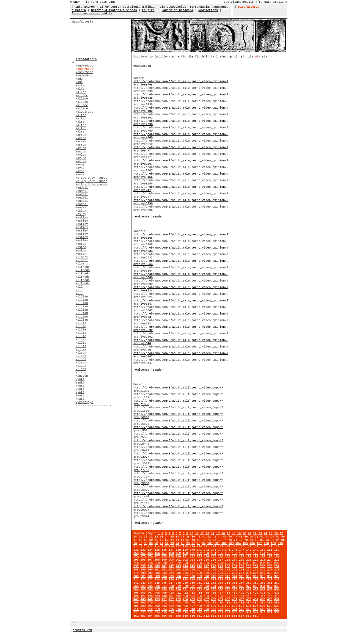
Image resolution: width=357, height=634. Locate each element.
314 (234, 576)
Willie (81, 323)
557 (171, 616)
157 (164, 553)
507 (262, 606)
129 (262, 546)
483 (241, 602)
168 (241, 553)
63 (167, 540)
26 (276, 533)
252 (241, 566)
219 (157, 563)
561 (199, 616)
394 (206, 589)
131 (276, 546)
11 (197, 533)
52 (262, 536)
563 (213, 616)
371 (192, 586)
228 (220, 563)
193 (269, 556)
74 (225, 540)
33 (161, 536)
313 (227, 576)
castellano (232, 2)
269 (213, 569)
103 (231, 543)
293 (234, 573)
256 (269, 566)
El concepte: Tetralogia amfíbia (127, 7)
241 (164, 566)
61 (156, 540)
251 (234, 566)
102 (224, 543)
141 (199, 550)
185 (213, 556)
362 (276, 583)
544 (227, 612)
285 (178, 573)
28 (135, 536)
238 (142, 566)
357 (241, 583)
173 (276, 553)
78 (246, 540)
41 (204, 536)
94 (177, 543)
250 (227, 566)
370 (185, 586)
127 (248, 546)
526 (248, 609)
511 (142, 609)
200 (171, 559)
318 (262, 576)
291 (220, 573)
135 (157, 550)
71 (209, 540)
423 (262, 592)
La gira (148, 10)
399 (241, 589)
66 (183, 540)
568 (248, 616)
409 (164, 592)
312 (220, 576)
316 (248, 576)
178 (164, 556)
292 (227, 573)
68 (193, 540)
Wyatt (80, 379)
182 (192, 556)
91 (161, 543)
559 (185, 616)
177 (157, 556)
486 (262, 602)
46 (230, 536)
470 (150, 602)
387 (157, 589)
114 (157, 546)
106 (252, 543)
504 (241, 606)
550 (269, 612)
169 (248, 553)
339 (262, 579)
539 (192, 612)
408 (157, 592)
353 (213, 583)
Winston (82, 375)
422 (255, 592)
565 (227, 616)
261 (157, 569)
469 (142, 602)
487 (269, 602)
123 (220, 546)
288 (199, 573)
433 (185, 596)
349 (185, 583)
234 (262, 563)
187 (227, 556)
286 (185, 573)
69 (198, 540)
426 (136, 596)
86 (135, 543)
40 (198, 536)
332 (213, 579)
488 (276, 602)
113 (150, 546)
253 (248, 566)
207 (220, 559)
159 (178, 553)
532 (142, 612)
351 (199, 583)
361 (269, 583)
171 (262, 553)
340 (269, 579)
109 (273, 543)
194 (276, 556)
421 (248, 592)
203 (192, 559)
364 (142, 586)
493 (164, 606)
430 (164, 596)
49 (246, 536)
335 (234, 579)
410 (171, 592)
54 (272, 536)
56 (283, 536)
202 (185, 559)
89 (151, 543)
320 (276, 576)
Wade (79, 79)
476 (192, 602)
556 (164, 616)
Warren (81, 135)
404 (276, 589)
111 (136, 546)
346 (164, 583)
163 (206, 553)
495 (178, 606)
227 (213, 563)
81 (262, 540)
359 (255, 583)
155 (150, 553)
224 (192, 563)
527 (255, 609)
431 (171, 596)
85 (283, 540)
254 (255, 566)
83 (272, 540)
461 (234, 599)
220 (164, 563)
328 (185, 579)
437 (213, 596)
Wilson (81, 352)
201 (178, 559)
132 (136, 550)
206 (213, 559)
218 (150, 563)
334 (227, 579)
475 (185, 602)
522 (220, 609)
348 (178, 583)
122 (213, 546)
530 (276, 609)
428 (150, 596)
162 (199, 553)
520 (206, 609)
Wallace (82, 95)
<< (74, 622)
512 (150, 609)
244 (185, 566)
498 (199, 606)
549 (262, 612)
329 (192, 579)
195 (136, 559)
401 (255, 589)
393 (199, 589)
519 (199, 609)
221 (171, 563)
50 (251, 536)
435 (199, 596)
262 (164, 569)
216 (136, 563)
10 (191, 533)
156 (157, 553)
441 (241, 596)
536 (171, 612)
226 (206, 563)
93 (172, 543)
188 (234, 556)
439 (227, 596)
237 (136, 566)
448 (142, 599)
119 (192, 546)
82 (267, 540)
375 (220, 586)
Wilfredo (83, 267)
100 (210, 543)
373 (206, 586)
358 (248, 583)
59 (145, 540)
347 (171, 583)
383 (276, 586)
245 (192, 566)
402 (262, 589)
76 (235, 540)
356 (234, 583)
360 (262, 583)
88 (145, 543)
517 (185, 609)
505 (248, 606)
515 (171, 609)
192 (262, 556)
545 (234, 612)
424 (269, 592)
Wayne (80, 164)
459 (220, 599)
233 (255, 563)
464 (255, 599)
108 (266, 543)
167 (234, 553)
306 (178, 576)
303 (157, 576)
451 (164, 599)
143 (213, 550)
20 (244, 533)
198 (157, 559)
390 (178, 589)
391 (185, 589)
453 (178, 599)
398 (234, 589)
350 (192, 583)
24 (265, 533)
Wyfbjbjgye (84, 402)
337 (248, 579)
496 (185, 606)
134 (150, 550)
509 (276, 606)
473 (171, 602)
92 (167, 543)
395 (213, 589)
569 (255, 616)
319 (269, 576)
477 (199, 602)
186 (220, 556)
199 (164, 559)
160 (185, 553)
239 (150, 566)
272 (234, 569)
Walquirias (84, 112)
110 (280, 543)
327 (178, 579)
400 (248, 589)
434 (192, 596)
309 (199, 576)
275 (255, 569)
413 (192, 592)
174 (136, 556)
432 (178, 596)
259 (142, 569)
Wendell (82, 187)
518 (192, 609)
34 (167, 536)
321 (136, 579)
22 (255, 533)
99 (204, 543)
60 (151, 540)
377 (234, 586)
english (249, 2)
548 (255, 612)
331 (206, 579)
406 (142, 592)
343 (142, 583)
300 (136, 576)
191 (255, 556)
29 (140, 536)
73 (219, 540)
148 (248, 550)
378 (241, 586)
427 (142, 596)
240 (157, 566)
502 (227, 606)
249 (220, 566)
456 (199, 599)
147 (241, 550)
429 (157, 596)
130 (269, 546)
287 (192, 573)
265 (185, 569)
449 (150, 599)
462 (241, 599)
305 (171, 576)
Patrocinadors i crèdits (92, 13)
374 (213, 586)
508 (269, 606)
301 (142, 576)
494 (171, 606)
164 (213, 553)
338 (255, 579)
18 (233, 533)
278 (276, 569)
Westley (82, 217)
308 (192, 576)
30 (145, 536)
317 (255, 576)
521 (213, 609)
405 (136, 592)
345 (157, 583)
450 (157, 599)
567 (241, 616)
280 (142, 573)
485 (255, 602)
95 (183, 543)
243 (178, 566)
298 (269, 573)
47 (235, 536)
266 (192, 569)
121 (206, 546)
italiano (280, 2)
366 (157, 586)
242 (171, 566)
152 (276, 550)
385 (142, 589)
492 (157, 606)
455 (192, 599)
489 (136, 606)
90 (156, 543)
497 (192, 606)
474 (178, 602)
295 (248, 573)
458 (213, 599)
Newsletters (208, 10)
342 (136, 583)
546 (241, 612)
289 (206, 573)
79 (251, 540)
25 (271, 533)
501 (220, 606)
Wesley (81, 211)
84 (277, 540)
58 (140, 540)
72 (214, 540)
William (82, 296)
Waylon (81, 148)
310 (206, 576)
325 (164, 579)
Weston (81, 244)
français (264, 2)
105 (245, 543)
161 (192, 553)
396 (220, 589)
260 (150, 569)
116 (171, 546)
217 (142, 563)
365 (150, 586)
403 (269, 589)
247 (206, 566)
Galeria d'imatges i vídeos (114, 10)
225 (199, 563)
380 (255, 586)
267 (199, 569)
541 (206, 612)
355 (227, 583)
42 (209, 536)
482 (234, 602)
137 (171, 550)
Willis (81, 339)
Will (79, 286)
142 (206, 550)
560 (192, 616)
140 (192, 550)
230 (234, 563)
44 (219, 536)
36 (177, 536)
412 (185, 592)
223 (185, 563)
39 (193, 536)
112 (142, 546)
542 (213, 612)
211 (248, 559)
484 (248, 602)
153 (136, 553)
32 (156, 536)
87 (140, 543)
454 (185, 599)
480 (220, 602)
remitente (141, 216)
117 (178, 546)
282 (157, 573)
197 (150, 559)
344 (150, 583)
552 (136, 616)
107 (259, 543)
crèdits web (82, 630)
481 (227, 602)
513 (157, 609)
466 (269, 599)
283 (164, 573)
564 (220, 616)
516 (178, 609)
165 (220, 553)
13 (207, 533)
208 (227, 559)
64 (172, 540)
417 (220, 592)
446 (276, 596)
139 (185, 550)
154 (142, 553)
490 (142, 606)
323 (150, 579)
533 (150, 612)
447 (136, 599)
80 (257, 540)
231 (241, 563)
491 (150, 606)
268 (206, 569)
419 (234, 592)
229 (227, 563)
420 (241, 592)
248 (213, 566)
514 (164, 609)
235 (269, 563)
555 (157, 616)
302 (150, 576)
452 (171, 599)
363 (136, 586)
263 (171, 569)
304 (164, 576)
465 (262, 599)
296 (255, 573)
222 (178, 563)
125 (234, 546)
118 (185, 546)
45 (225, 536)
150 (262, 550)
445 (269, 596)
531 (136, 612)
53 (267, 536)
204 (199, 559)
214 (269, 559)
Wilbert (82, 257)
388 (164, 589)
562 (206, 616)
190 (248, 556)
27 (281, 533)
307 (185, 576)
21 (249, 533)
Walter (81, 115)
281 (150, 573)
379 (248, 586)
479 (213, 602)
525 (241, 609)
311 (213, 576)
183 (199, 556)
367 (164, 586)
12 (202, 533)
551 (276, 612)
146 (234, 550)
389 (171, 589)
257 (276, 566)
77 (241, 540)
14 (213, 533)
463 (248, 599)
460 (227, 599)
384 (136, 589)
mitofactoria (86, 59)
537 (178, 612)
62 (161, 540)
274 (248, 569)
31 (151, 536)
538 (185, 612)
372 (199, 586)
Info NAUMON (85, 7)
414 (199, 592)
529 (269, 609)
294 (241, 573)
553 (142, 616)
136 (164, 550)
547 (248, 612)
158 (171, 553)
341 (276, 579)
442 (248, 596)
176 (150, 556)
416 (213, 592)
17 (228, 533)
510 (136, 609)
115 (164, 546)
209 (234, 559)
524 (234, 609)
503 (234, 606)
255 (262, 566)
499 (206, 606)
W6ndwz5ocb (84, 65)
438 (220, 596)
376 (227, 586)
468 (136, 602)
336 (241, 579)
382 (269, 586)
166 (227, 553)
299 (276, 573)
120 (199, 546)
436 (206, 596)
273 (241, 569)
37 (183, 536)
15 (218, 533)
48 (241, 536)
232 (248, 563)
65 (177, 540)
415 (206, 592)
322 (142, 579)
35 (172, 536)
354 (220, 583)
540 (199, 612)
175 (142, 556)
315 (241, 576)
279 (136, 573)
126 (241, 546)
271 (227, 569)
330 (199, 579)
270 (220, 569)
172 (269, 553)
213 (262, 559)
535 (164, 612)
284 (171, 573)
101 (216, 543)
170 (255, 553)
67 (188, 540)
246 (199, 566)
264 (178, 569)
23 (260, 533)
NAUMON (75, 2)
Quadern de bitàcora (176, 10)
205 (206, 559)
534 (157, 612)
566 (234, 616)
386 (150, 589)
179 (171, 556)
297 (262, 573)
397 (227, 589)
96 (188, 543)
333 (220, 579)
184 (206, 556)
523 (227, 609)
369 (178, 586)
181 (185, 556)
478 (206, 602)
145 (227, 550)
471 (157, 602)
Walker (81, 85)
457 (206, 599)
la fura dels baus (101, 2)
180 (178, 556)
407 (150, 592)
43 (214, 536)
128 (255, 546)
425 (276, 592)
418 (227, 592)
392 (192, 589)
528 (262, 609)
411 (178, 592)
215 (276, 559)
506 (255, 606)
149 (255, 550)
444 (262, 596)
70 (204, 540)
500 (213, 606)
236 (276, 563)
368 (171, 586)
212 (255, 559)
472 (164, 602)
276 (262, 569)
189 (241, 556)
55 (277, 536)
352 (206, 583)
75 (230, 540)
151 (269, 550)
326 (171, 579)
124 (227, 546)
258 (136, 569)
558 (178, 616)
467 (276, 599)
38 (188, 536)
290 (213, 573)
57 (135, 540)
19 (239, 533)
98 (198, 543)
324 (157, 579)
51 (257, 536)
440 (234, 596)
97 (193, 543)
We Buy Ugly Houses (91, 178)
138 (178, 550)
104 (238, 543)
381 (262, 586)
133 (142, 550)
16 (223, 533)
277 (269, 569)
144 (220, 550)
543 (220, 612)
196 (142, 559)
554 (150, 616)
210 (241, 559)
